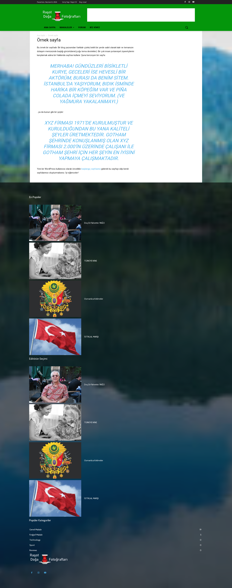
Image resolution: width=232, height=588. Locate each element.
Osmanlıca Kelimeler (93, 298)
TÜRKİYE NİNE (90, 260)
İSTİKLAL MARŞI (91, 336)
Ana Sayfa (41, 35)
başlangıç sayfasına (91, 169)
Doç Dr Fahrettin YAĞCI (94, 223)
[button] (186, 27)
